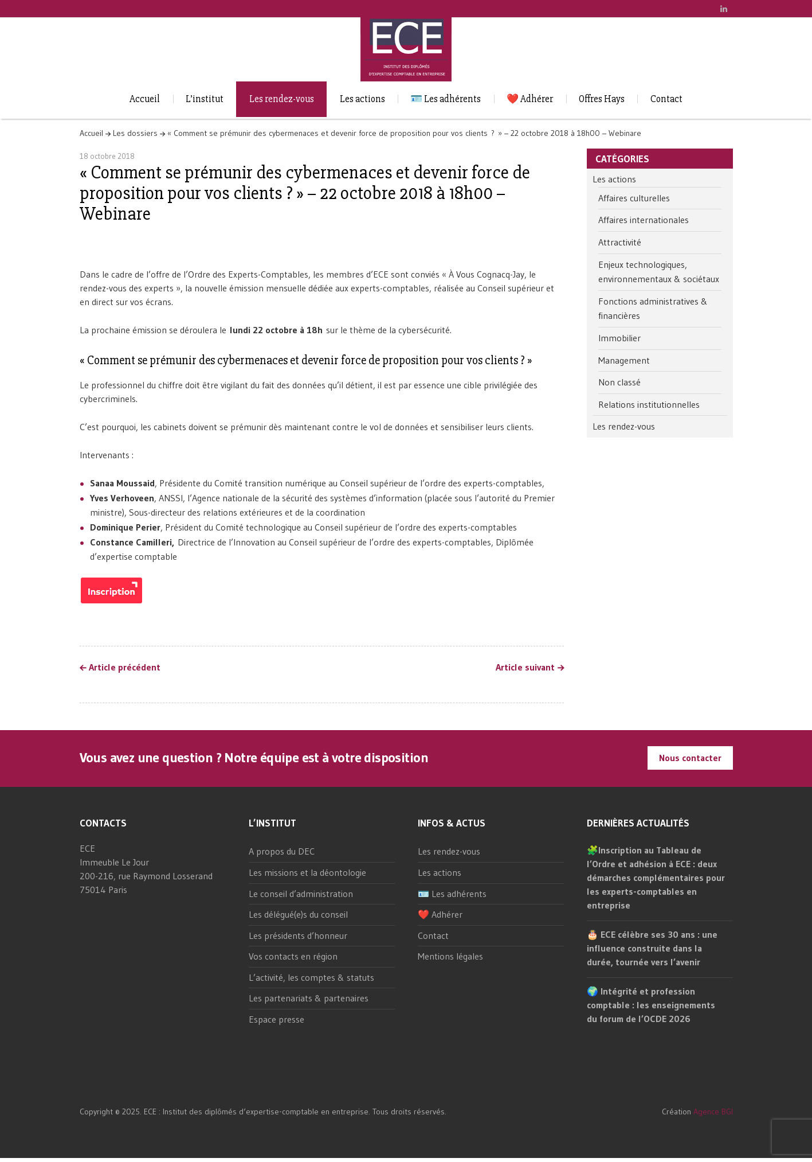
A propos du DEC (282, 851)
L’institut (204, 99)
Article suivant (525, 667)
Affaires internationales (643, 219)
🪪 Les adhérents (445, 99)
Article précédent (124, 667)
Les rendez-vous (281, 99)
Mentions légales (450, 956)
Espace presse (276, 1019)
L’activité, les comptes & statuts (311, 977)
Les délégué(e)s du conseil (298, 914)
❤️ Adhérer (530, 99)
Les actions (362, 99)
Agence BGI (713, 1111)
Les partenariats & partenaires (308, 998)
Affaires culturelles (634, 198)
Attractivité (619, 242)
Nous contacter (690, 757)
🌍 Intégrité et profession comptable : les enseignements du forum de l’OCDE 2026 (651, 1004)
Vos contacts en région (293, 956)
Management (624, 360)
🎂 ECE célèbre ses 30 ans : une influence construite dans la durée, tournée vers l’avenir (652, 948)
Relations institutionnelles (649, 404)
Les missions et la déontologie (307, 872)
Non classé (619, 382)
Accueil (145, 99)
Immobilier (619, 338)
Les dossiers (135, 133)
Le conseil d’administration (301, 893)
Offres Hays (602, 99)
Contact (666, 99)
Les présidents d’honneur (298, 935)
